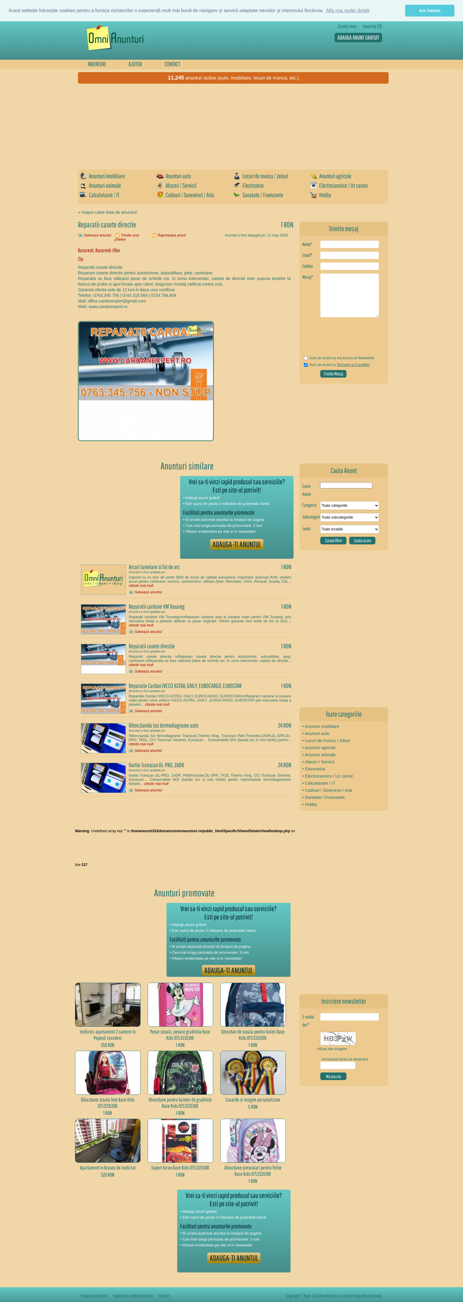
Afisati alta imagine (332, 1049)
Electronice (248, 185)
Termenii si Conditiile (353, 365)
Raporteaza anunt (172, 235)
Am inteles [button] (430, 10)
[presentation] (337, 338)
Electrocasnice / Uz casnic (339, 185)
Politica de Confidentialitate (133, 1295)
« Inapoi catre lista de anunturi (107, 212)
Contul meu (347, 26)
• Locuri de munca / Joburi (326, 740)
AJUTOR (135, 63)
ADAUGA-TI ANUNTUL (237, 544)
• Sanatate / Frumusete (323, 797)
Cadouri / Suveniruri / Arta (185, 194)
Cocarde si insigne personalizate (253, 1100)
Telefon (307, 266)
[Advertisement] (234, 126)
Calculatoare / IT (99, 194)
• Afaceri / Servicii (318, 762)
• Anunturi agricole (319, 747)
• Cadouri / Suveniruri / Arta (327, 790)
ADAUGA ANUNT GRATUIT (358, 37)
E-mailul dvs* (308, 1020)
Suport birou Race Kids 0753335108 (180, 1168)
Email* (307, 255)
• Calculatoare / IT (318, 783)
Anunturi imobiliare (102, 175)
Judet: (306, 528)
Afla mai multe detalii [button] (348, 10)
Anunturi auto (173, 175)
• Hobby (309, 804)
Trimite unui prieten (127, 237)
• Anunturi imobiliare (320, 726)
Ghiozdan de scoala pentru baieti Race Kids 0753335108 (253, 1035)
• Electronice (313, 769)
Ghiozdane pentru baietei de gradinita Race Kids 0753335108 (180, 1103)
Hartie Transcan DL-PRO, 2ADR (156, 764)
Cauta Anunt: (307, 490)
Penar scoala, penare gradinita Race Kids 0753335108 (180, 1035)
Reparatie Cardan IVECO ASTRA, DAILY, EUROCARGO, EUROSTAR (185, 685)
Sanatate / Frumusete (258, 194)
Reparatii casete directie (152, 646)
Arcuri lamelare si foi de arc (154, 566)
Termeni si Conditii (94, 1295)
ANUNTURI (97, 63)
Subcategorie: (311, 516)
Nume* (307, 244)
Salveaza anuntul (97, 235)
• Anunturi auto (315, 733)
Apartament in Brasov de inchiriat (108, 1168)
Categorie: (309, 505)
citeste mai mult (141, 586)
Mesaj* (307, 277)
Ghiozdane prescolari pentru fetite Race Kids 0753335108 (252, 1171)
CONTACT (172, 63)
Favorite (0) (372, 26)
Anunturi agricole (330, 175)
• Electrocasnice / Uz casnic (327, 776)
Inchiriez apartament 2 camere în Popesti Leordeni (108, 1035)
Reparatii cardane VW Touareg (157, 606)
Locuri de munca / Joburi (260, 175)
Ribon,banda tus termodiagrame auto (163, 725)
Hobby (320, 194)
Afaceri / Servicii (176, 185)
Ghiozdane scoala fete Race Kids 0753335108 (107, 1103)
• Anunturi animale (319, 754)
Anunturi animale (100, 185)
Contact (164, 1295)
